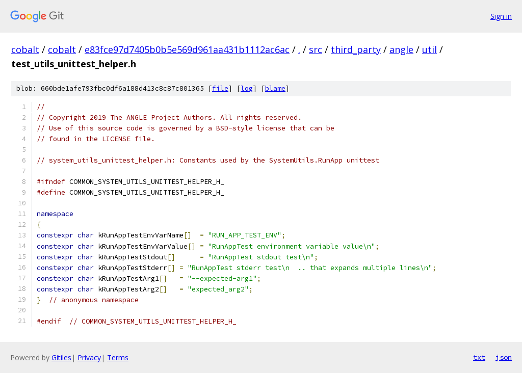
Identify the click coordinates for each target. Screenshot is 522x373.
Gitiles (61, 357)
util (429, 49)
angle (401, 49)
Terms (117, 357)
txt (479, 357)
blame (275, 88)
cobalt (25, 49)
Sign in (501, 16)
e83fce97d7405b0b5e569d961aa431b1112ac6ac (187, 49)
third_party (356, 49)
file (220, 88)
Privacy (89, 357)
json (503, 357)
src (315, 49)
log (247, 88)
